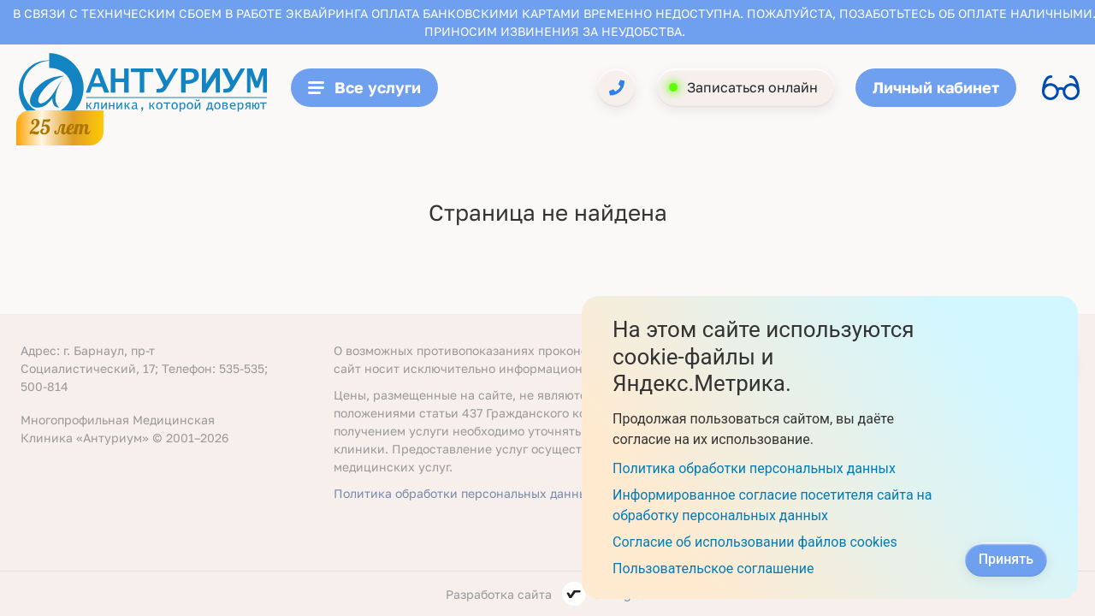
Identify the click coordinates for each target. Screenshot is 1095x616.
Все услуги (364, 87)
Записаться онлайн (752, 87)
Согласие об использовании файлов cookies (755, 542)
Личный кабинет (936, 87)
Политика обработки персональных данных (464, 493)
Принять (1006, 559)
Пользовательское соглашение (713, 568)
